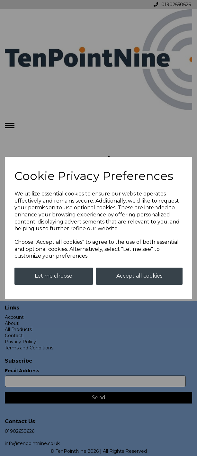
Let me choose (53, 276)
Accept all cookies (139, 276)
